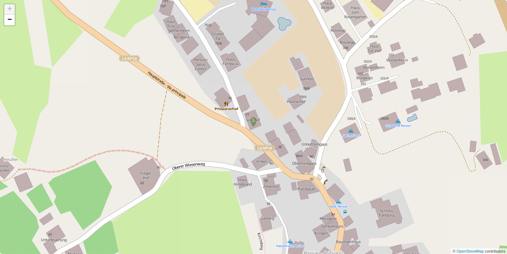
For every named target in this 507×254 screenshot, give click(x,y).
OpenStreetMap (471, 251)
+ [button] (9, 9)
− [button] (9, 20)
